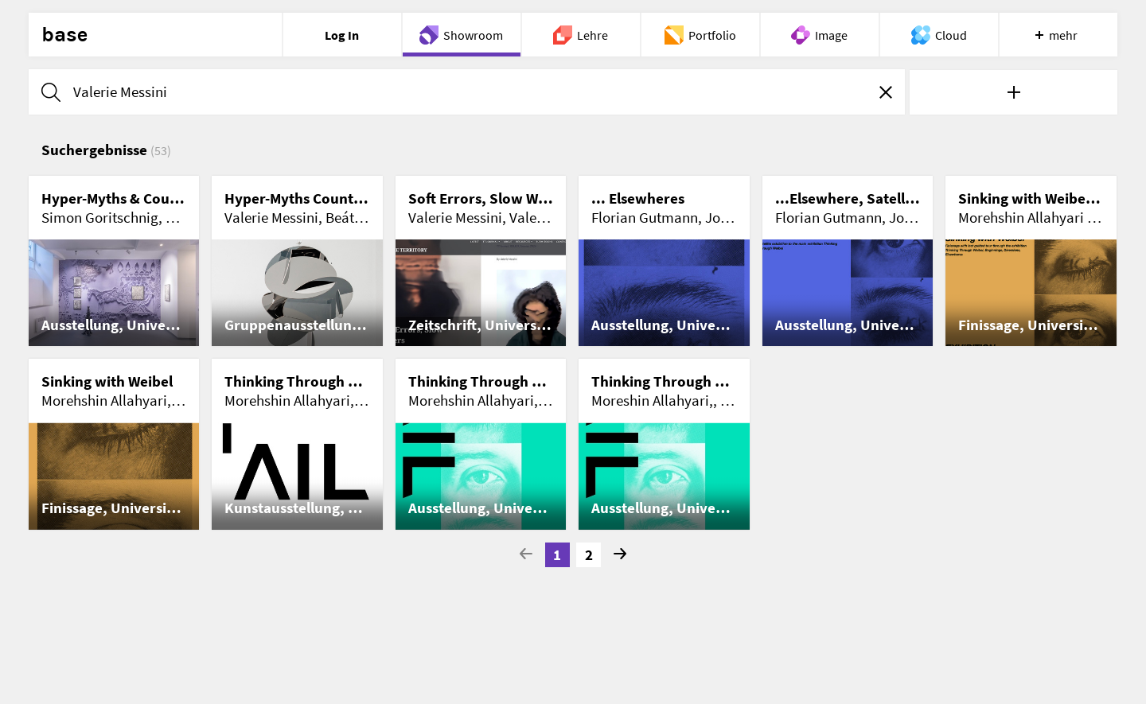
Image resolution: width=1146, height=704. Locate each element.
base (64, 35)
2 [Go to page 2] (589, 554)
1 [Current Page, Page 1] (557, 554)
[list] (573, 353)
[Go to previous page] (525, 555)
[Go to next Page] (621, 555)
